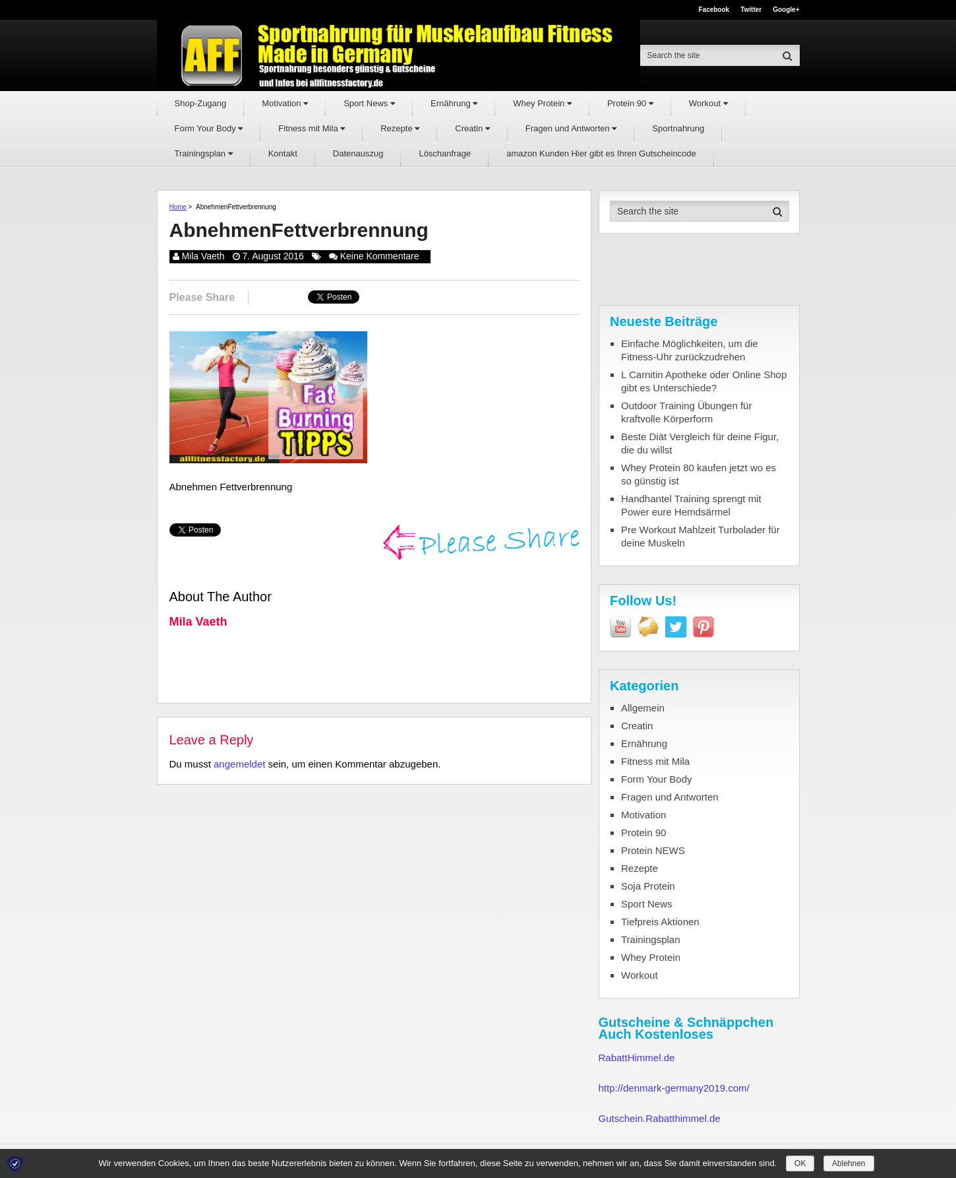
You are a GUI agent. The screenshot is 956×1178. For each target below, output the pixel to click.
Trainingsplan (204, 153)
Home (178, 207)
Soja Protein (648, 886)
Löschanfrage (445, 153)
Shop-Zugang (201, 103)
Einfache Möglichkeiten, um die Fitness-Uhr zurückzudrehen (689, 350)
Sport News (369, 103)
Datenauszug (358, 153)
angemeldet (239, 763)
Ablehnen (849, 1163)
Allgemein (643, 707)
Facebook (713, 10)
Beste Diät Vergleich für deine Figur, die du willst (700, 443)
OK (800, 1163)
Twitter (751, 10)
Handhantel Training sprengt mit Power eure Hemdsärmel (691, 505)
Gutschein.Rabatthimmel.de (660, 1118)
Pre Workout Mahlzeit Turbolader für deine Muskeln (700, 536)
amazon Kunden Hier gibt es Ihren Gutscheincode (601, 153)
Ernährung (454, 103)
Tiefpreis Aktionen (660, 921)
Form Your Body (209, 128)
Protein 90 (630, 103)
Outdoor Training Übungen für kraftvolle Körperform (686, 412)
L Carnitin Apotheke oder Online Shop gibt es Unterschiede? (704, 381)
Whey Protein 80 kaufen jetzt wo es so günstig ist (698, 474)
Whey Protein (542, 103)
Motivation (285, 103)
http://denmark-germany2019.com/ (674, 1088)
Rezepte (399, 128)
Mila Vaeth (202, 256)
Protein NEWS (653, 850)
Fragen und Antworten (571, 128)
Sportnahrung (678, 128)
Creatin (472, 128)
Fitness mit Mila (311, 128)
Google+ (786, 10)
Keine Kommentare (379, 256)
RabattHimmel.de (637, 1057)
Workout (708, 103)
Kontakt (282, 153)
